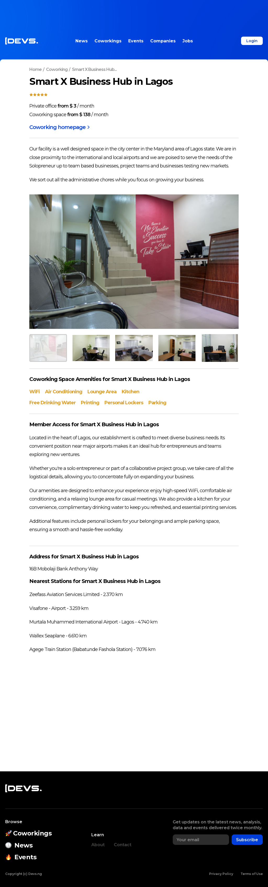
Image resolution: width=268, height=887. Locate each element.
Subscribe (247, 840)
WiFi (34, 392)
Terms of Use (252, 874)
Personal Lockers (123, 403)
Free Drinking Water (52, 403)
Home (35, 69)
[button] (48, 348)
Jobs (187, 40)
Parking (157, 403)
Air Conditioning (63, 392)
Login (252, 40)
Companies (163, 40)
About (98, 845)
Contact (122, 845)
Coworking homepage (59, 127)
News (81, 40)
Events (135, 40)
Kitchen (130, 392)
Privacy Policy (221, 874)
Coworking (57, 69)
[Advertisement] (134, 12)
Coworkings (107, 40)
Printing (90, 403)
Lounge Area (101, 392)
